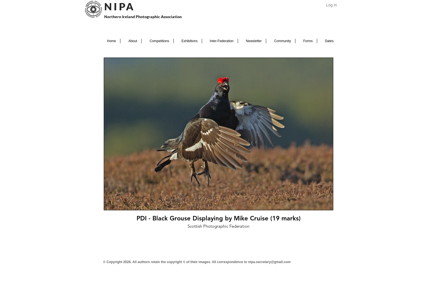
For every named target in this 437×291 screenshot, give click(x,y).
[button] (130, 41)
